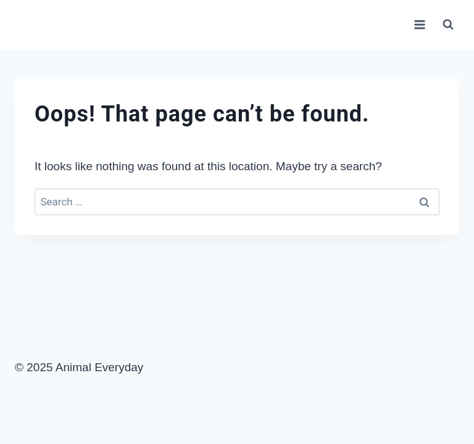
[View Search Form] (448, 25)
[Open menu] (419, 24)
